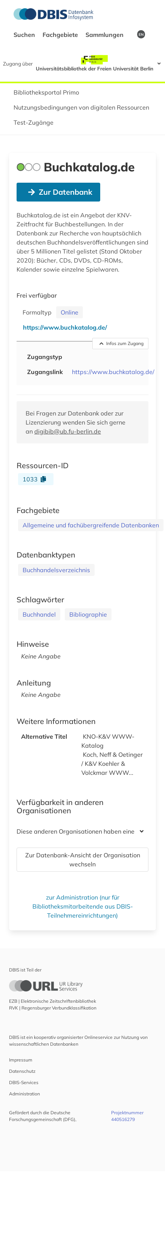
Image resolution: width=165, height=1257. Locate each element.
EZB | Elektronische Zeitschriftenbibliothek (52, 1001)
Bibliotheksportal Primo (46, 92)
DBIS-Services (23, 1082)
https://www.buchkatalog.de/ (113, 372)
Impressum (20, 1060)
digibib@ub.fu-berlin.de (67, 431)
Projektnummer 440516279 (127, 1116)
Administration (24, 1094)
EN (141, 34)
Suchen (25, 34)
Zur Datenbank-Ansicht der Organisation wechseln (82, 859)
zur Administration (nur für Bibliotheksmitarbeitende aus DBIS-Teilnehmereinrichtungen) (82, 906)
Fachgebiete (61, 34)
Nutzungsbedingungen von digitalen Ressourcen (81, 107)
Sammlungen (105, 34)
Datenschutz (22, 1071)
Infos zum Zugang (121, 343)
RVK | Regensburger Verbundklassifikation (52, 1008)
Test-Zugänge (33, 122)
